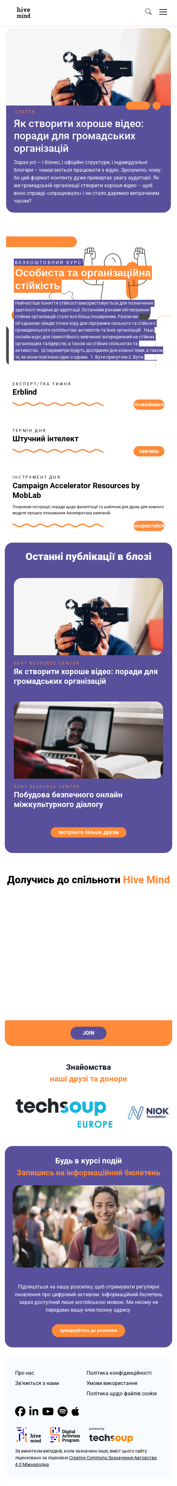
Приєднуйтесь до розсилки (88, 1330)
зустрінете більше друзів (88, 832)
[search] (148, 12)
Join (88, 1033)
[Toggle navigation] (163, 12)
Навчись (149, 451)
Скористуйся (149, 526)
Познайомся (149, 404)
